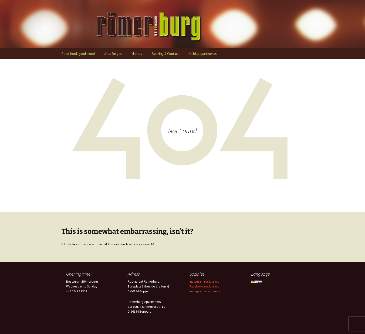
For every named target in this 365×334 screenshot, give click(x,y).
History (137, 53)
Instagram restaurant (204, 281)
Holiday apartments (202, 53)
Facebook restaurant (204, 286)
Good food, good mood (78, 53)
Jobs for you (113, 53)
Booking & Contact (165, 53)
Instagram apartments (204, 291)
